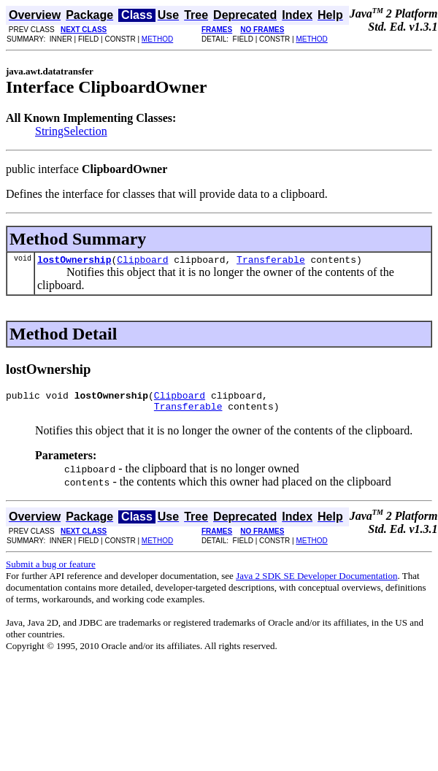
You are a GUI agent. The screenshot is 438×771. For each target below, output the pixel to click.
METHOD (157, 39)
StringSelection (71, 131)
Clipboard (142, 261)
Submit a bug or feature (51, 570)
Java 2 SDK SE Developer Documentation (316, 582)
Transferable (271, 261)
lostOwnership (74, 261)
